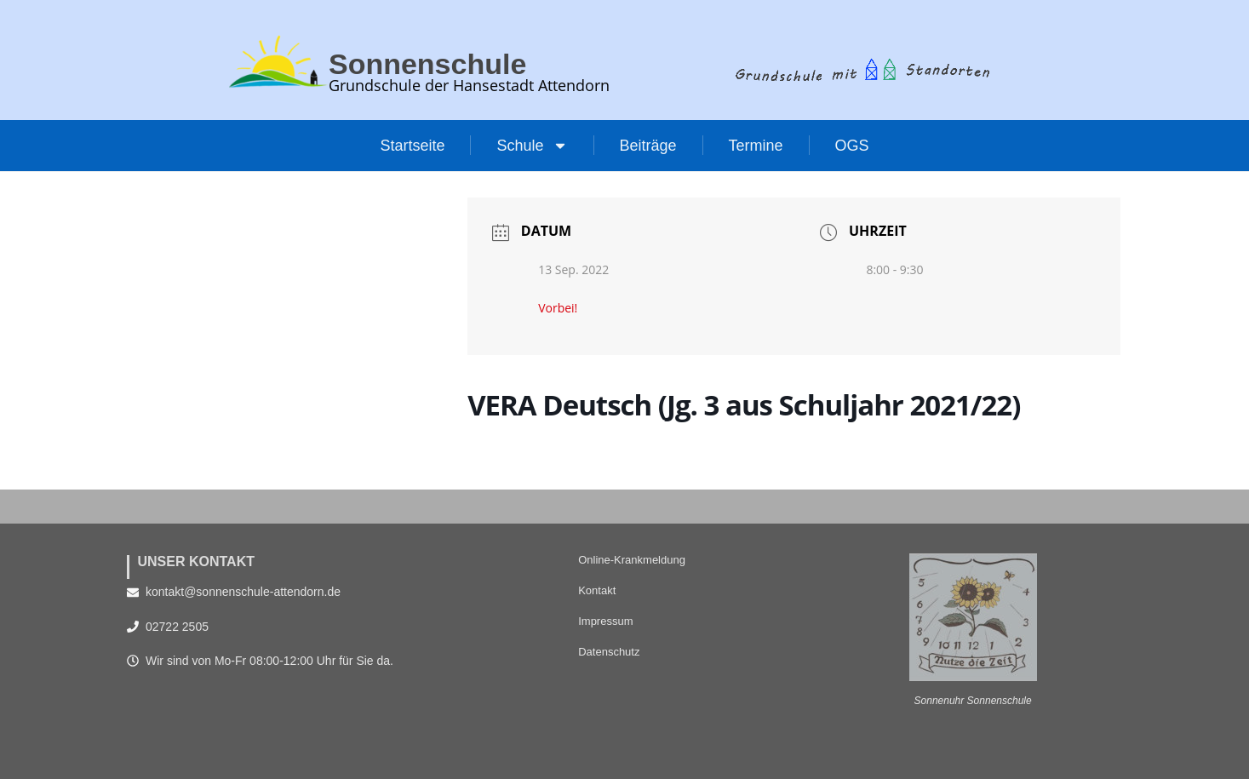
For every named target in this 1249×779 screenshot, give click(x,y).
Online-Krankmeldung (631, 559)
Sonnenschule (433, 63)
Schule (531, 145)
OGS (852, 145)
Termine (756, 145)
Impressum (605, 621)
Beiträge (648, 145)
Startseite (412, 145)
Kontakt (597, 590)
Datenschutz (608, 651)
